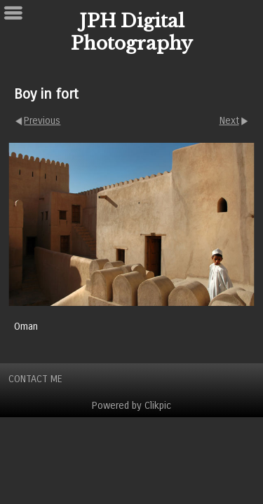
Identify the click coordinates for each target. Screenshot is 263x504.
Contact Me (35, 379)
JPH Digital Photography (132, 32)
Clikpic (157, 406)
